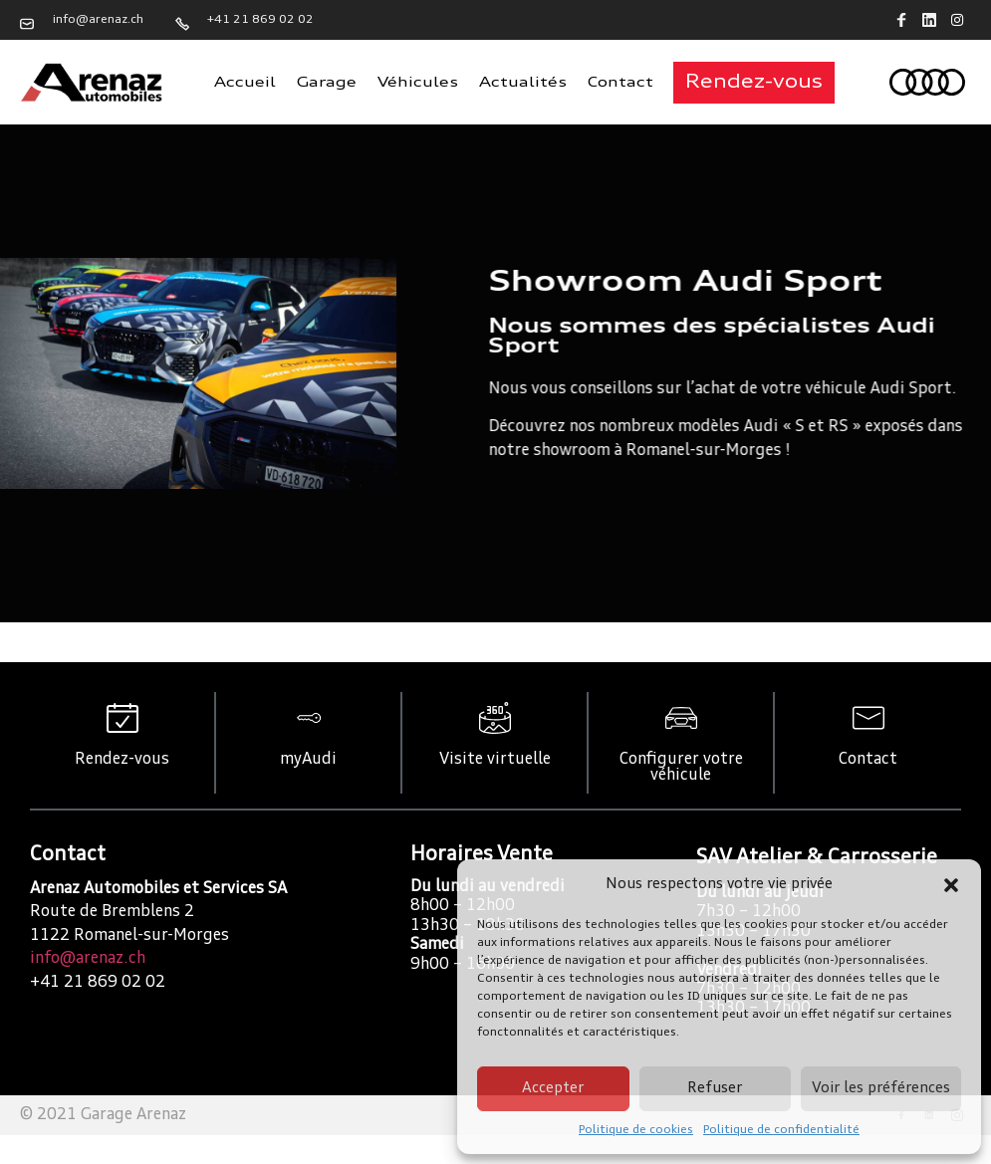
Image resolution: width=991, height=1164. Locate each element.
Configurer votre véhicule (681, 768)
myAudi (308, 760)
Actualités (523, 83)
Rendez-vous (122, 760)
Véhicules (417, 83)
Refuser (714, 1088)
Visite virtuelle (495, 760)
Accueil (245, 83)
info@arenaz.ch (87, 959)
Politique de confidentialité (781, 1130)
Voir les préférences (881, 1088)
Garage (327, 83)
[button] (951, 885)
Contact (620, 83)
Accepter (553, 1088)
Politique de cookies (636, 1130)
